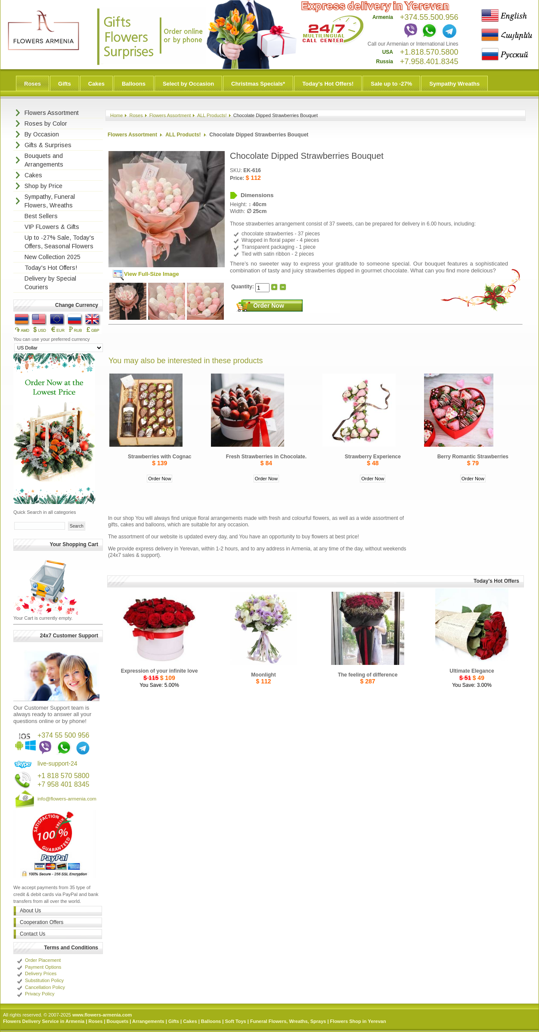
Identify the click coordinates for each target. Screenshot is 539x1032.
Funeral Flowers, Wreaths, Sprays (288, 1021)
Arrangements (148, 1021)
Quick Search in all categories (44, 512)
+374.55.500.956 (429, 17)
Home (116, 115)
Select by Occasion (188, 83)
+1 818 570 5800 (63, 775)
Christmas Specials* (258, 83)
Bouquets (118, 1021)
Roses (32, 83)
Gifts (64, 83)
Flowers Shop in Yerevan (358, 1021)
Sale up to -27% (391, 83)
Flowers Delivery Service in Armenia (43, 1021)
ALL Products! (212, 115)
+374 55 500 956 (63, 735)
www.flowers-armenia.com (102, 1014)
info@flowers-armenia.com (66, 798)
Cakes (96, 83)
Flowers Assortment (170, 115)
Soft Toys (235, 1021)
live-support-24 (57, 763)
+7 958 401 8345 (63, 784)
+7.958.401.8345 (429, 61)
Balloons (134, 83)
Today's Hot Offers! (327, 83)
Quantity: (243, 287)
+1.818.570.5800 (429, 52)
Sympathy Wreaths (454, 83)
